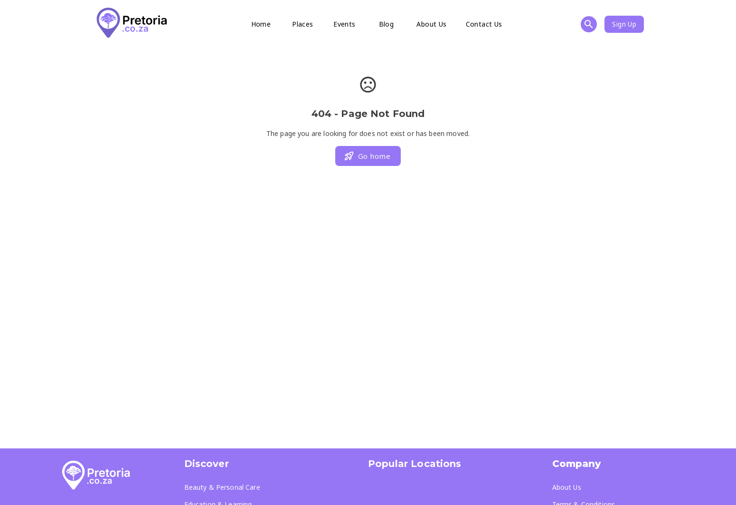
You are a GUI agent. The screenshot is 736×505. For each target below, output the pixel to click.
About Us (431, 24)
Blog (386, 24)
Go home (367, 156)
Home (261, 24)
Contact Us (484, 24)
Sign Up (624, 24)
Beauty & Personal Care (222, 487)
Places (302, 24)
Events (344, 24)
